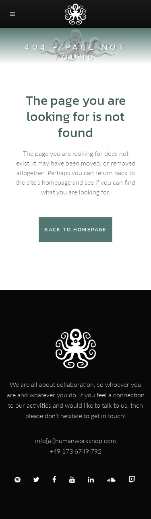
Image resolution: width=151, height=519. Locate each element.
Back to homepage (75, 229)
